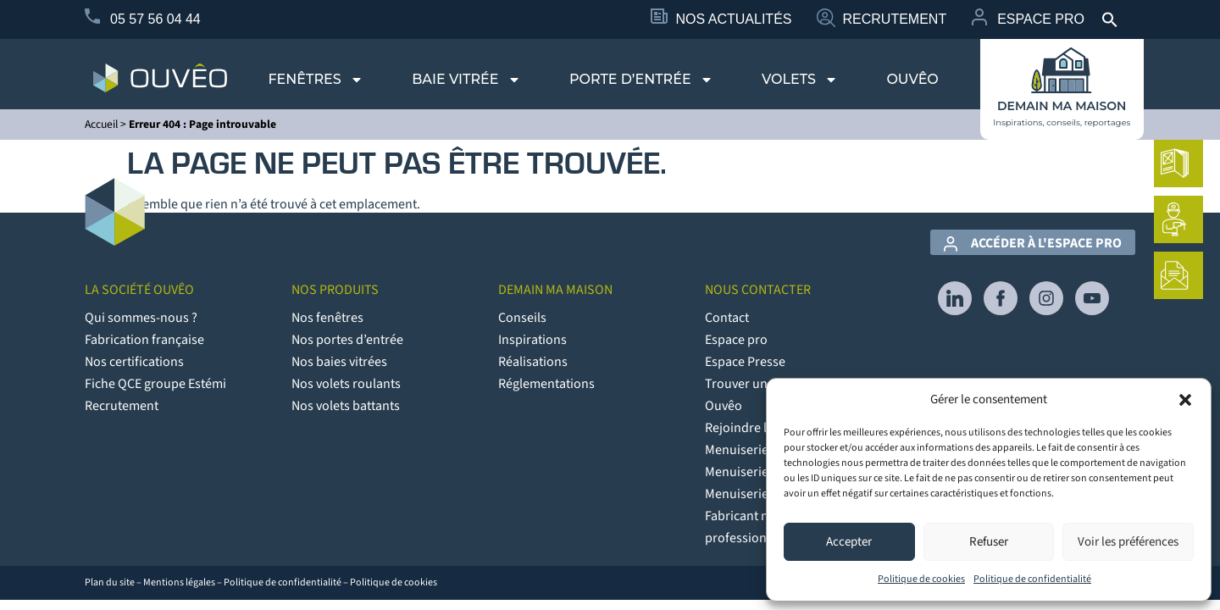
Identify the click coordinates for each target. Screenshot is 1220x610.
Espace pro (736, 339)
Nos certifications (134, 361)
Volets (800, 79)
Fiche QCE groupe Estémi (155, 383)
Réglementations (546, 383)
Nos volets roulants (346, 383)
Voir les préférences (1128, 542)
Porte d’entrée (641, 79)
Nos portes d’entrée (347, 339)
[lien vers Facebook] (1001, 298)
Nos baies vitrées (339, 361)
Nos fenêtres (327, 317)
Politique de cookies (921, 579)
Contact (727, 317)
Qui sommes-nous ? (141, 317)
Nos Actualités (734, 19)
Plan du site (110, 582)
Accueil (101, 124)
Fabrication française (144, 339)
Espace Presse (745, 361)
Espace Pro (1040, 19)
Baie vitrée (466, 79)
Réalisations (533, 361)
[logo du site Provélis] (160, 78)
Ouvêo (912, 79)
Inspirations (532, 339)
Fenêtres (315, 79)
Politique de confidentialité (1032, 579)
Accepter (849, 542)
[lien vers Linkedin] (955, 298)
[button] (1185, 399)
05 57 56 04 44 (155, 19)
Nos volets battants (345, 405)
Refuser (988, 542)
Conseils (522, 317)
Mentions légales (179, 582)
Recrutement (894, 19)
